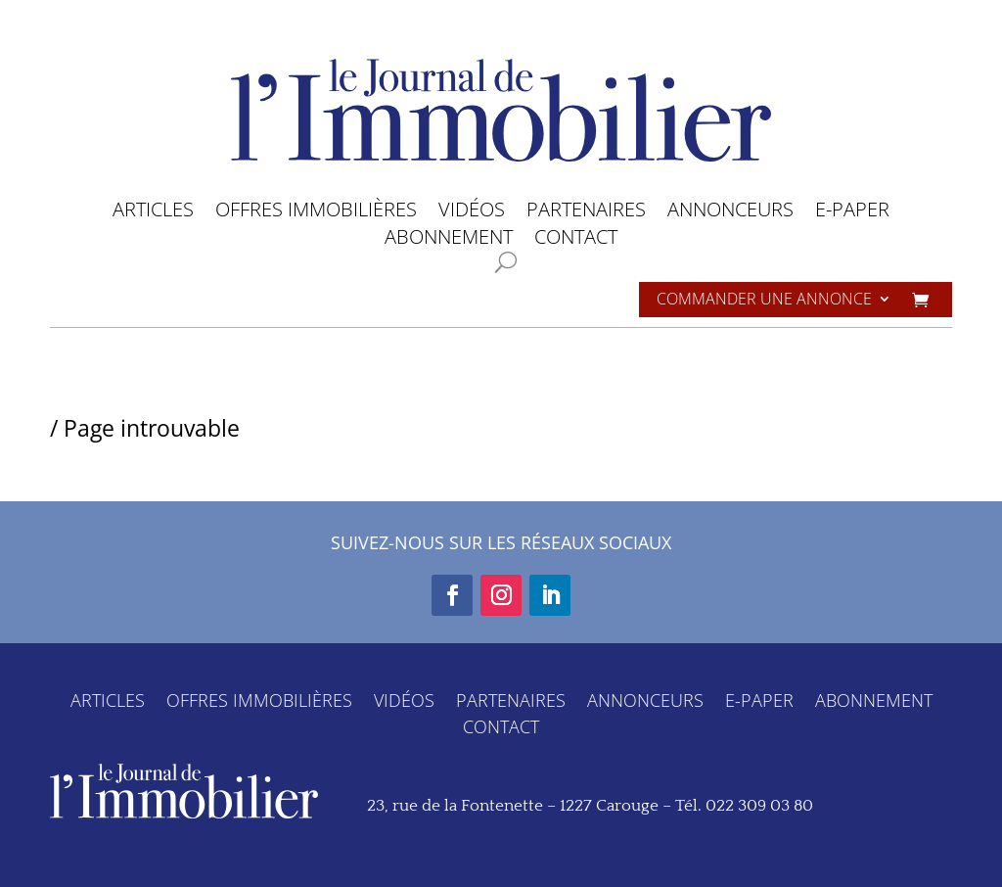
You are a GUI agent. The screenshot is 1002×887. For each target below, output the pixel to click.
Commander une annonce (764, 300)
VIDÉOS (471, 213)
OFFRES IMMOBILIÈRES (316, 213)
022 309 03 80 (759, 806)
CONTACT (575, 240)
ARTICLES (153, 213)
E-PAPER (852, 213)
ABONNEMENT (449, 240)
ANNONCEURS (730, 213)
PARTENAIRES (586, 213)
